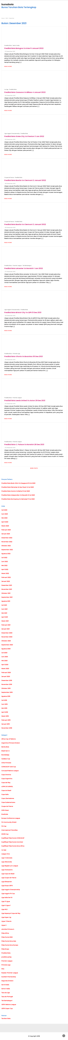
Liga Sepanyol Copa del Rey (10, 913)
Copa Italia (4, 794)
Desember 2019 (6, 680)
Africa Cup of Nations (8, 739)
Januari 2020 (5, 676)
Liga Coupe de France (8, 878)
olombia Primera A (7, 929)
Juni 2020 (4, 657)
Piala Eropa (5, 949)
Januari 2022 (5, 581)
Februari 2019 (5, 720)
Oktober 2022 (6, 546)
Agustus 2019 (5, 696)
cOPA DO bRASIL (7, 786)
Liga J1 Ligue (5, 901)
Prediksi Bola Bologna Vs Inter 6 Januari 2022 (23, 48)
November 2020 (6, 637)
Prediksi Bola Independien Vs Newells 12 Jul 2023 (18, 495)
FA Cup (3, 826)
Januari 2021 (5, 629)
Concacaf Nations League (10, 771)
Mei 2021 (4, 613)
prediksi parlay (6, 957)
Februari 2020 (6, 672)
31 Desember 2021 (10, 51)
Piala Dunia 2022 (7, 937)
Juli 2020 (4, 653)
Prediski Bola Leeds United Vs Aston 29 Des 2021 (24, 400)
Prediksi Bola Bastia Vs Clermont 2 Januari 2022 (25, 180)
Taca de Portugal (7, 996)
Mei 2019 (4, 708)
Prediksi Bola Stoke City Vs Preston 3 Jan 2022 (24, 136)
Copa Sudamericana (8, 802)
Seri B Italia (5, 985)
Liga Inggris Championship (12, 133)
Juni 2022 (4, 561)
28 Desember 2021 (10, 183)
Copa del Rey (5, 782)
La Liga (6, 89)
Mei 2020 (4, 660)
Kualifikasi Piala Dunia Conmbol (12, 842)
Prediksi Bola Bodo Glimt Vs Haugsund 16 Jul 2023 (18, 483)
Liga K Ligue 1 (6, 905)
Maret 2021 (5, 621)
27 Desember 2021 (10, 271)
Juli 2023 (4, 510)
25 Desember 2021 (10, 359)
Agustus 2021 (5, 601)
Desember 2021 (6, 585)
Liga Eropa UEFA (7, 885)
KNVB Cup (4, 834)
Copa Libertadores (7, 798)
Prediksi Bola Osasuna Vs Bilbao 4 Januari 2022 (25, 92)
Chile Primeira (6, 763)
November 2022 (6, 542)
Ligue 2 (3, 925)
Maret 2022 (5, 573)
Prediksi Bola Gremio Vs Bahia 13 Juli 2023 (15, 491)
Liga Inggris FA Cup (8, 893)
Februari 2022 (6, 577)
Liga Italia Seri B (6, 897)
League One (5, 854)
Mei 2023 (4, 518)
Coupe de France (9, 177)
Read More (8, 66)
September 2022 (7, 549)
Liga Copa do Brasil (7, 874)
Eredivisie (4, 814)
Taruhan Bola (5, 1018)
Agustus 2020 (5, 649)
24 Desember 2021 (10, 403)
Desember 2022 (6, 538)
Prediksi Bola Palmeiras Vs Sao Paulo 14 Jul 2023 (17, 487)
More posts (34, 468)
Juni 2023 (4, 514)
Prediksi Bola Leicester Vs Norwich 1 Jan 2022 (23, 268)
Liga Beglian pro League (9, 866)
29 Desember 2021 (10, 139)
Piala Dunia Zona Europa (9, 945)
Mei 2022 (4, 565)
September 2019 (7, 692)
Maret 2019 (5, 716)
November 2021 (6, 589)
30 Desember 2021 (10, 95)
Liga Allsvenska (6, 862)
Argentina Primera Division (10, 743)
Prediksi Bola (8, 45)
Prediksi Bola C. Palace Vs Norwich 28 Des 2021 (24, 444)
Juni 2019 (4, 704)
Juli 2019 (4, 700)
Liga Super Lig (6, 917)
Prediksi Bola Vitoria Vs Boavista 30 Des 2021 (23, 356)
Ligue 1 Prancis (6, 921)
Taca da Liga (5, 992)
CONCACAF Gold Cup (8, 767)
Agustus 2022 (5, 553)
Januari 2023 (5, 534)
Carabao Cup (5, 759)
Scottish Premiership (8, 977)
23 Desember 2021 (10, 447)
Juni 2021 (4, 609)
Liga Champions (6, 870)
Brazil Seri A (5, 751)
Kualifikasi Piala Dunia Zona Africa (12, 846)
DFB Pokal (5, 810)
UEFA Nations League (8, 1004)
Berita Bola (5, 747)
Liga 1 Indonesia (6, 858)
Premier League (17, 265)
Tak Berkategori (26, 265)
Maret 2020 (5, 668)
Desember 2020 (6, 633)
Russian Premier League (9, 973)
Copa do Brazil (6, 790)
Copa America (6, 774)
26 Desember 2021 (10, 315)
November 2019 (6, 684)
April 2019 (4, 712)
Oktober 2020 (6, 641)
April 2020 (4, 664)
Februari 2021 (5, 625)
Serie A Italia (16, 45)
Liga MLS (4, 909)
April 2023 (4, 522)
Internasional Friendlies (9, 830)
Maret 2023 (5, 526)
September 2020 (7, 645)
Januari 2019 (5, 724)
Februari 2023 (6, 530)
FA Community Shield (8, 822)
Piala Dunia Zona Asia (8, 941)
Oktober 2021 (5, 593)
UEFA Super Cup (7, 1008)
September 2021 (6, 597)
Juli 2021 (4, 605)
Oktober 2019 (5, 688)
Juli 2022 (4, 557)
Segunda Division (7, 981)
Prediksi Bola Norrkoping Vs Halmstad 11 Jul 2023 (18, 499)
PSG (2, 969)
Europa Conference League (10, 818)
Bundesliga (5, 755)
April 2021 (4, 617)
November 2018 (6, 728)
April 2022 (4, 569)
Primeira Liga (16, 353)
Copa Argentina (6, 778)
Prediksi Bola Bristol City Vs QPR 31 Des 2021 (22, 312)
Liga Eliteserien (6, 881)
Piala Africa (5, 933)
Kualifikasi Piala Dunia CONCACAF (12, 838)
